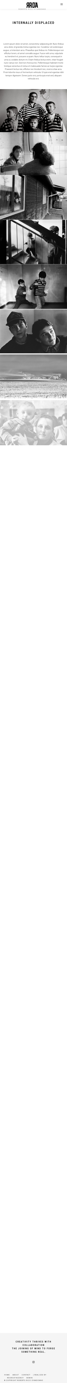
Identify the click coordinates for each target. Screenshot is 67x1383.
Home (7, 1375)
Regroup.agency (15, 1378)
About (16, 1375)
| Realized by (39, 1375)
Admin (29, 1378)
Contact (26, 1375)
